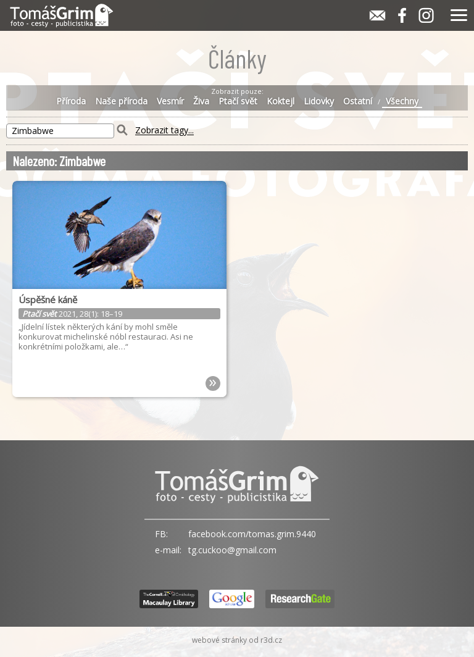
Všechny (402, 101)
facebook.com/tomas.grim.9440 (252, 534)
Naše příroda (121, 101)
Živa (201, 101)
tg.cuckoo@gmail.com (232, 550)
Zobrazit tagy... (164, 130)
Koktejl (280, 101)
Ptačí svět (237, 101)
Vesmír (170, 101)
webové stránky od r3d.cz (237, 640)
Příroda (71, 101)
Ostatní (357, 101)
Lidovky (319, 101)
